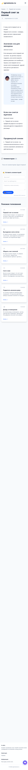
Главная (3, 9)
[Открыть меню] (25, 3)
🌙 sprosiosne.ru (8, 3)
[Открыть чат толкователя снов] (25, 762)
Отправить (8, 192)
